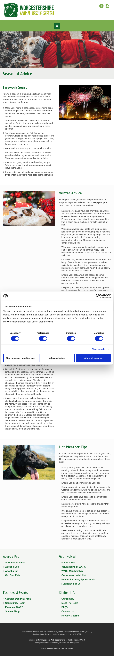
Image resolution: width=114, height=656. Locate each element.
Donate (97, 13)
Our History (67, 599)
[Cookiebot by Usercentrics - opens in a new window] (98, 296)
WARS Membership (72, 571)
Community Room (15, 603)
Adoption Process (15, 562)
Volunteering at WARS (73, 567)
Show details (98, 349)
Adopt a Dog (12, 567)
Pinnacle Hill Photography (69, 643)
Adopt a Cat (11, 571)
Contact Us (67, 611)
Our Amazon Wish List (73, 575)
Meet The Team (69, 603)
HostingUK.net (79, 640)
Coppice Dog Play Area (18, 599)
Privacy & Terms (70, 615)
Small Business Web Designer (50, 640)
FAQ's (64, 607)
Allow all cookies (93, 358)
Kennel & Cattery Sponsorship (78, 579)
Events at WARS (14, 607)
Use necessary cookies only (20, 358)
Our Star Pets (12, 575)
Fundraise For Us (71, 583)
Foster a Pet (68, 562)
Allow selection (57, 358)
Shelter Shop (12, 611)
